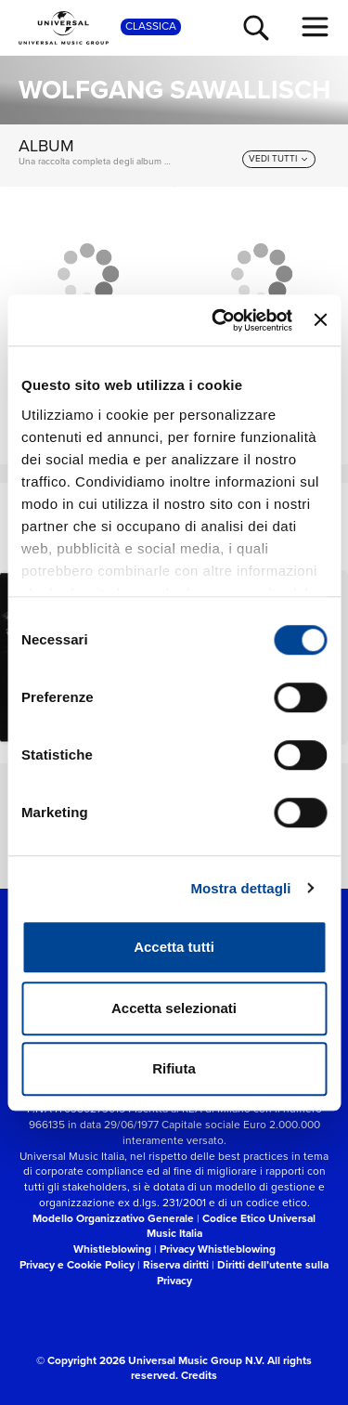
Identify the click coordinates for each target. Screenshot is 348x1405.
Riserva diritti (176, 1264)
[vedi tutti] (279, 158)
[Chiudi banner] (320, 320)
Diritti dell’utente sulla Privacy (243, 1272)
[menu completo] (316, 27)
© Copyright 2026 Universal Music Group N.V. (150, 1360)
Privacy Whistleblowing (218, 1248)
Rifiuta (174, 1068)
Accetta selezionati (174, 1008)
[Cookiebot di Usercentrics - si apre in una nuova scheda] (218, 320)
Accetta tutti (174, 947)
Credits (199, 1375)
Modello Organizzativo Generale (113, 1218)
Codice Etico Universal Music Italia (231, 1226)
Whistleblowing (112, 1248)
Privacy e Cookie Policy (77, 1264)
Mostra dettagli (240, 888)
